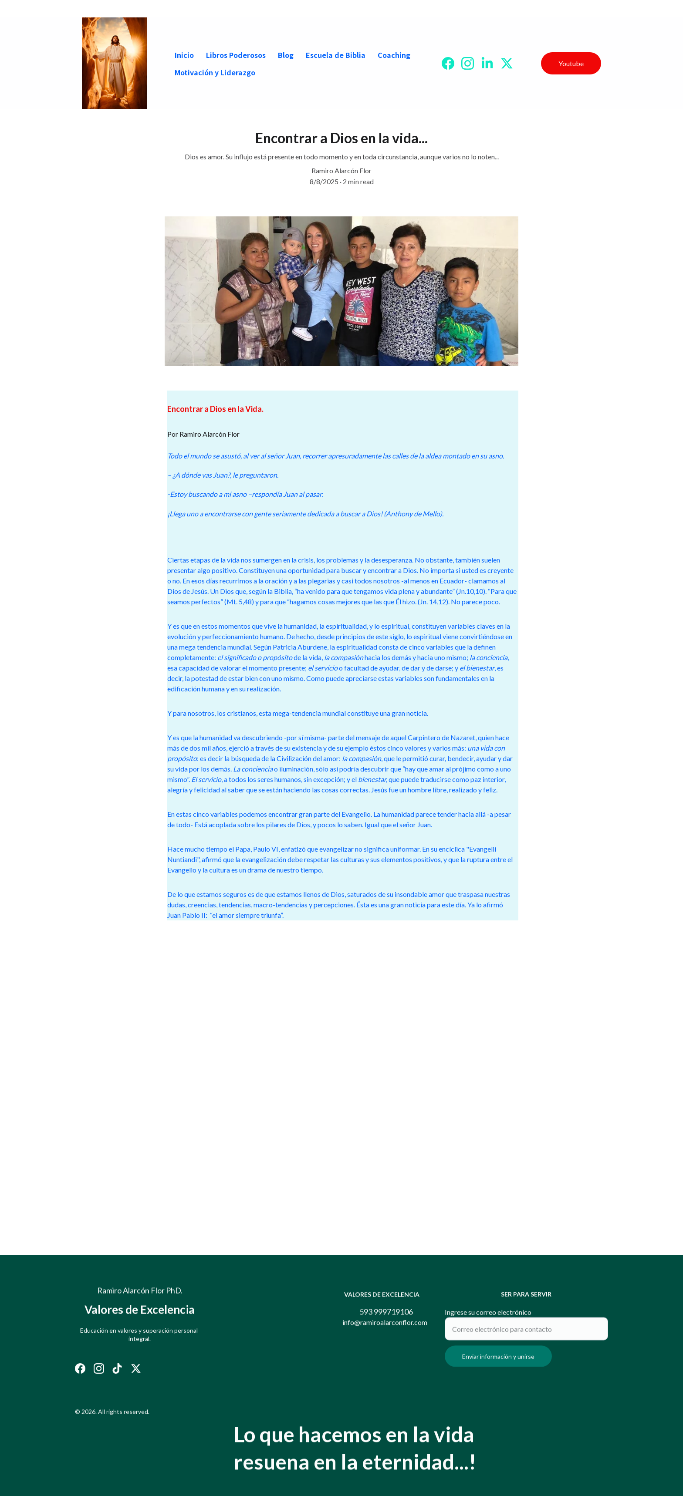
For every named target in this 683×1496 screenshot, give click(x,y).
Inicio (184, 55)
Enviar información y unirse (498, 1361)
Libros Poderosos (236, 55)
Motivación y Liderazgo (215, 72)
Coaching (394, 55)
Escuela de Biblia (335, 55)
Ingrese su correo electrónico (488, 1317)
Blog (286, 55)
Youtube (571, 63)
